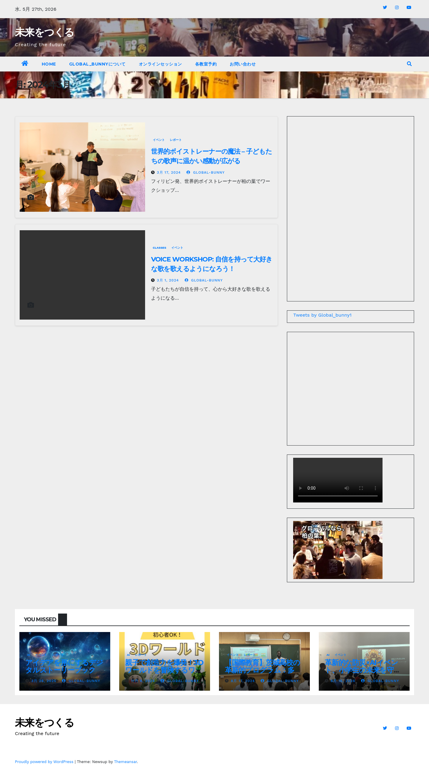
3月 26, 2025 (43, 681)
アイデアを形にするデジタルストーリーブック (64, 666)
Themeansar (125, 761)
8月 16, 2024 (343, 681)
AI (28, 654)
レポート (176, 139)
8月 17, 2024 (243, 681)
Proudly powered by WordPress (45, 761)
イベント (159, 139)
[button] (409, 64)
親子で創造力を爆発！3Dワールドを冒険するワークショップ (164, 670)
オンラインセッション (160, 64)
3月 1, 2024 (168, 280)
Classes (159, 247)
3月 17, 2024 (169, 172)
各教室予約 (206, 64)
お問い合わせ (243, 64)
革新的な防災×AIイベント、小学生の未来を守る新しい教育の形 (363, 670)
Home (49, 64)
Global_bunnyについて (97, 64)
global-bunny (205, 172)
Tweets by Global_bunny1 (322, 315)
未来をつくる (44, 32)
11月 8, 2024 (143, 681)
